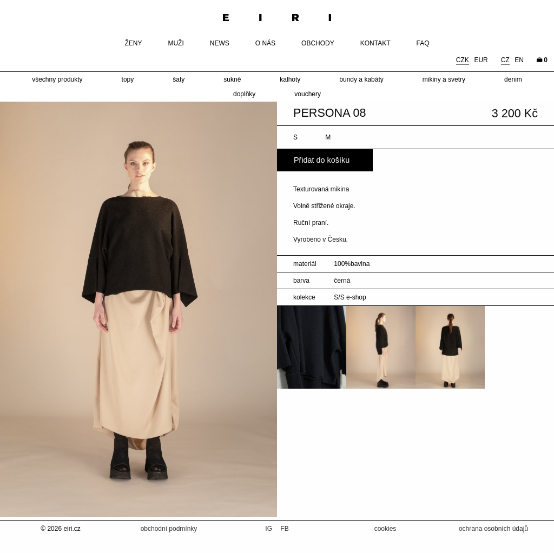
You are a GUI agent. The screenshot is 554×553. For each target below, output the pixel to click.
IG (269, 528)
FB (284, 528)
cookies (385, 528)
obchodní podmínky (169, 528)
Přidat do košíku (321, 160)
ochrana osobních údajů (493, 528)
